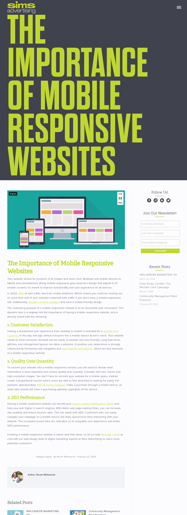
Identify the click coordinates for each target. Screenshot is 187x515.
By (64, 457)
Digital (13, 194)
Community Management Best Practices (158, 298)
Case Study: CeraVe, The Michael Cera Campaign (155, 285)
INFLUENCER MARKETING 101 (158, 274)
